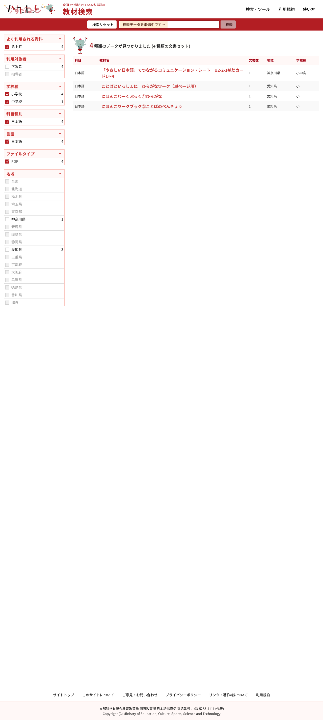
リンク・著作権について (228, 694)
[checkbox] (7, 47)
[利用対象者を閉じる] (34, 59)
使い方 (309, 9)
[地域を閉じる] (34, 174)
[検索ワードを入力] (169, 24)
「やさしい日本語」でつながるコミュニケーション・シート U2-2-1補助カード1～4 (172, 73)
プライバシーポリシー (183, 694)
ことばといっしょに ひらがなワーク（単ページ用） (149, 86)
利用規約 (287, 9)
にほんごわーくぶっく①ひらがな (131, 96)
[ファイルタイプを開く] (34, 154)
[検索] (228, 24)
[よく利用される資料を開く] (34, 39)
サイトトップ (63, 694)
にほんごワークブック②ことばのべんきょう (141, 106)
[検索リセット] (102, 24)
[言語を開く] (34, 134)
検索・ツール (258, 9)
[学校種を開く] (34, 86)
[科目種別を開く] (34, 114)
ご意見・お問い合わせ (139, 694)
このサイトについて (98, 694)
